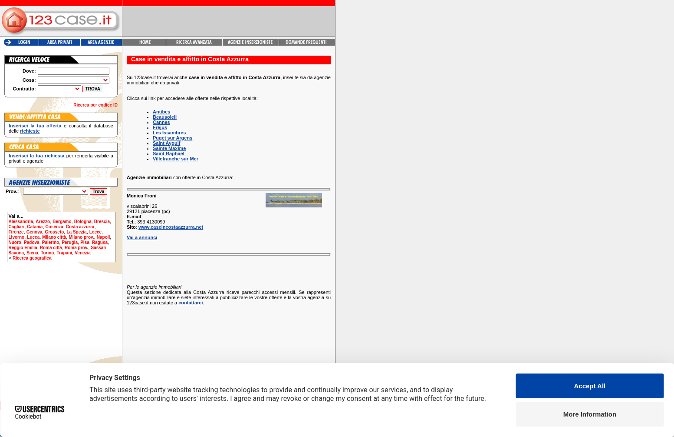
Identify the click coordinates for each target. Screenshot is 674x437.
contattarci (190, 302)
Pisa (84, 242)
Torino (47, 252)
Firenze (16, 232)
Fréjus (160, 127)
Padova (31, 242)
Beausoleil (165, 117)
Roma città (51, 247)
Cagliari (17, 226)
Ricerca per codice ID (95, 105)
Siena (32, 252)
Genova (34, 232)
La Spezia (76, 232)
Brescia (102, 221)
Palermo (50, 242)
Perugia (70, 242)
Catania (35, 226)
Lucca (33, 237)
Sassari (98, 247)
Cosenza (54, 226)
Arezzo (43, 221)
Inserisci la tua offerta (35, 125)
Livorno (17, 237)
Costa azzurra (80, 226)
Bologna (83, 221)
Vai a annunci (142, 237)
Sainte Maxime (169, 148)
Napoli (103, 237)
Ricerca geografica (32, 258)
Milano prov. (81, 237)
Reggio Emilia (23, 247)
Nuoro (15, 242)
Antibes (161, 111)
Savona (16, 252)
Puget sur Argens (172, 137)
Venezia (83, 252)
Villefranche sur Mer (175, 158)
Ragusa (100, 242)
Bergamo (62, 221)
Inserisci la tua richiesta (36, 155)
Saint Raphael (168, 153)
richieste (29, 130)
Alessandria (21, 221)
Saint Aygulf (166, 143)
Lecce (95, 232)
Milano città (54, 237)
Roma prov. (76, 247)
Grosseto (54, 232)
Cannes (161, 122)
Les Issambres (169, 132)
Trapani (64, 252)
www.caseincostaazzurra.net (170, 227)
